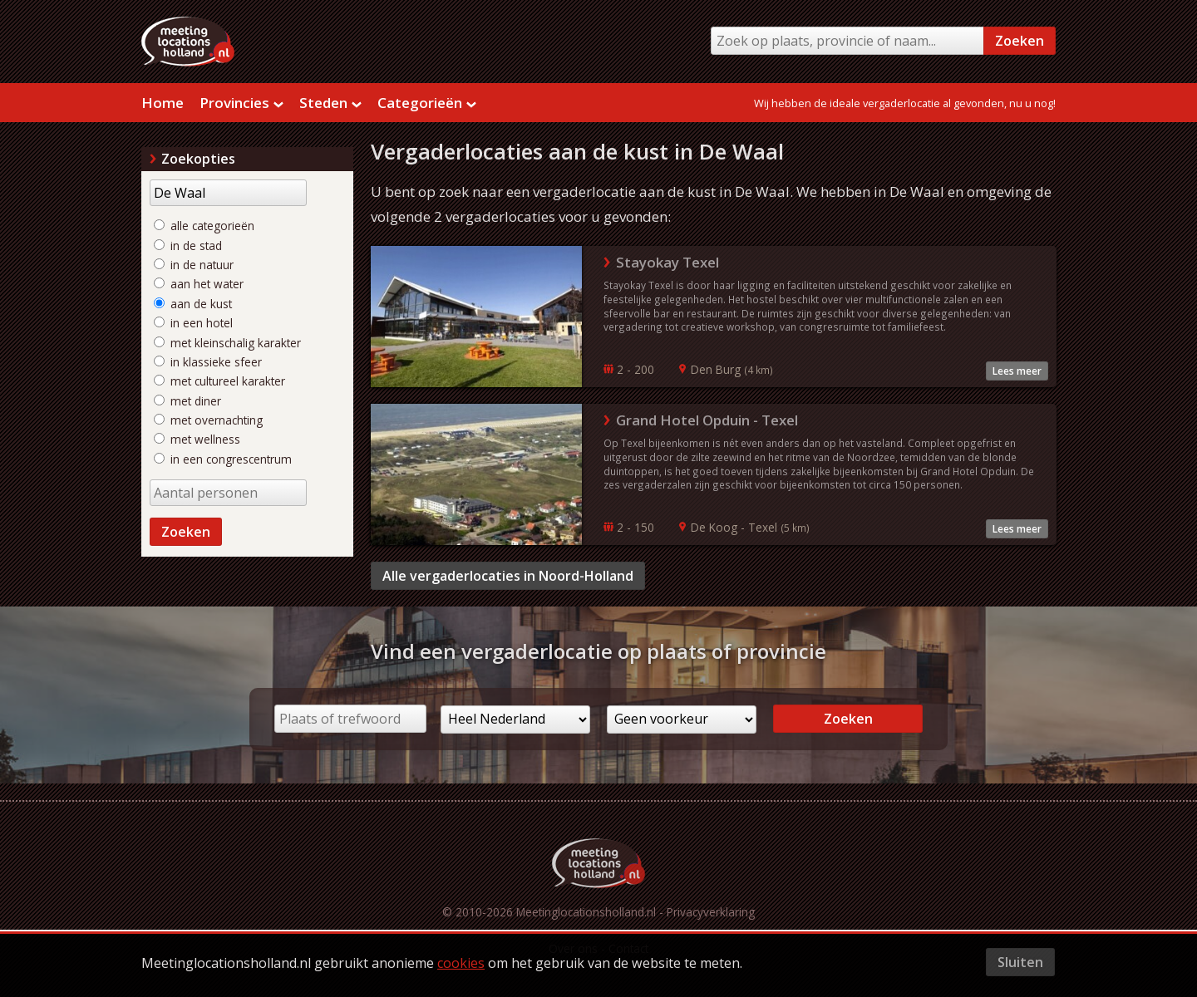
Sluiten (1020, 962)
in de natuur (194, 265)
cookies (461, 963)
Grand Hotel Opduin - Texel (707, 420)
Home (162, 102)
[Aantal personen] (228, 492)
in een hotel (193, 323)
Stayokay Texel (667, 262)
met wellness (197, 439)
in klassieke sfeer (208, 362)
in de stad (188, 245)
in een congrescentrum (223, 459)
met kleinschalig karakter (227, 343)
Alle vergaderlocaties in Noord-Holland (507, 576)
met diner (187, 401)
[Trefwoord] (228, 192)
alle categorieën (204, 225)
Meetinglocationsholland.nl (586, 912)
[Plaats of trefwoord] (350, 719)
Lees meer (1017, 371)
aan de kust (193, 304)
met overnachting (208, 420)
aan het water (199, 284)
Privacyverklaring (711, 912)
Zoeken (1019, 41)
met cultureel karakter (219, 381)
